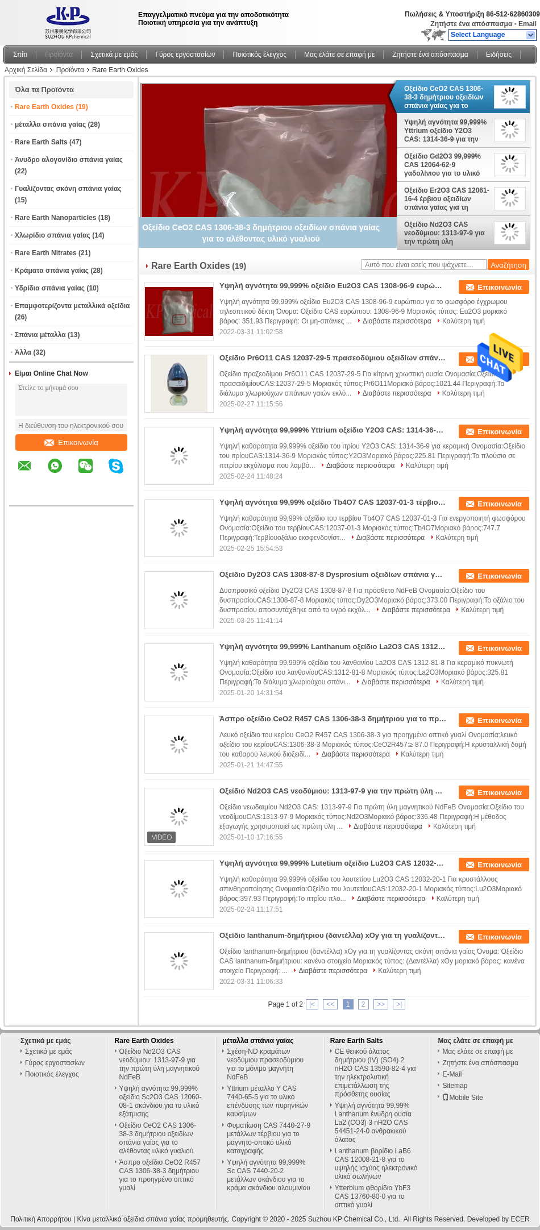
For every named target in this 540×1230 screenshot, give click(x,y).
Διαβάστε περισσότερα (397, 321)
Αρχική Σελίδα (26, 70)
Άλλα (23, 352)
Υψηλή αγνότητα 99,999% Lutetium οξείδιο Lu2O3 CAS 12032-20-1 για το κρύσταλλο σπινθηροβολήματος (333, 863)
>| (399, 1004)
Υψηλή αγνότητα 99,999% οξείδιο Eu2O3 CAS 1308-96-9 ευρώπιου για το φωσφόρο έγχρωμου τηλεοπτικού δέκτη (333, 285)
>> (381, 1004)
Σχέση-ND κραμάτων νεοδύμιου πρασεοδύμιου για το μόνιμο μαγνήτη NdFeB (265, 1064)
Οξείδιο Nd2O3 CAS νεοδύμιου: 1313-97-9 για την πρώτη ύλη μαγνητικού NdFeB (444, 233)
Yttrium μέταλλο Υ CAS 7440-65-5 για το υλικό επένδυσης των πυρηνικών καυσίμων (267, 1101)
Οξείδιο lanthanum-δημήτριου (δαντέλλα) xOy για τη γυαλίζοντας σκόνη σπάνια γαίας (333, 935)
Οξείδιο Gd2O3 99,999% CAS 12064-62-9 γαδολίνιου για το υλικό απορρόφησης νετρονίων (445, 164)
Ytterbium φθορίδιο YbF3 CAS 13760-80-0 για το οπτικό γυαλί (372, 1196)
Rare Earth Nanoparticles (55, 218)
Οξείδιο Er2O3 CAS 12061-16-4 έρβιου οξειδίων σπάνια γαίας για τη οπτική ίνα (446, 198)
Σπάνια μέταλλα (40, 335)
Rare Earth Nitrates (46, 253)
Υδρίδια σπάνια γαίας (50, 288)
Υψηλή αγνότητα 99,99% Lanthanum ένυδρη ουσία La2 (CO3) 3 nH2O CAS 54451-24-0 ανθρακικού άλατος (373, 1123)
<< (330, 1004)
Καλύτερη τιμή (463, 321)
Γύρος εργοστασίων (185, 55)
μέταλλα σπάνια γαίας (50, 124)
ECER (519, 1219)
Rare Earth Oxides (44, 107)
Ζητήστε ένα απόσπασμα (471, 24)
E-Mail (452, 1074)
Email (527, 24)
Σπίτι (20, 55)
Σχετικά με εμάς (114, 55)
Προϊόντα (59, 55)
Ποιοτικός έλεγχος (259, 55)
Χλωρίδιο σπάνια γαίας (52, 235)
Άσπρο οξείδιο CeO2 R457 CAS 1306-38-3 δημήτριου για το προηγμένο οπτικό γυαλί (333, 718)
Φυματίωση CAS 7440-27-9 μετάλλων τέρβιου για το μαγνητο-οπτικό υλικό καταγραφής (268, 1138)
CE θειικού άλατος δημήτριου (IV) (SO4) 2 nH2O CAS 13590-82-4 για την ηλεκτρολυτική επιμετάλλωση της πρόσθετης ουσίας (375, 1073)
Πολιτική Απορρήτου (40, 1219)
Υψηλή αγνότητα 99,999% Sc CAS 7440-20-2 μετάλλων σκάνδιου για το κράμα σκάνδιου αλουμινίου (268, 1175)
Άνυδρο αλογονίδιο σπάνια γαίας (69, 160)
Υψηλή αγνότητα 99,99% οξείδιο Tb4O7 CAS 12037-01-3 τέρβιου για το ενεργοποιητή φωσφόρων (333, 502)
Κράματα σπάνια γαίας (52, 271)
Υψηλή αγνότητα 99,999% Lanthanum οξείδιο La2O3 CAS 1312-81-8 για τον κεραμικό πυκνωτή (333, 646)
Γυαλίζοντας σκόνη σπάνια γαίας (68, 189)
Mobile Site (462, 1098)
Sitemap (454, 1086)
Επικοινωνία (71, 442)
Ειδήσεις (499, 55)
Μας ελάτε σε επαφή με (339, 55)
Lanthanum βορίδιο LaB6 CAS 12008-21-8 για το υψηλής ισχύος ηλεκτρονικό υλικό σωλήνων (376, 1164)
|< (312, 1004)
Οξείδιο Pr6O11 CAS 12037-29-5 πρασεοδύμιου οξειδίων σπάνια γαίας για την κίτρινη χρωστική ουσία (333, 358)
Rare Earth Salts (41, 142)
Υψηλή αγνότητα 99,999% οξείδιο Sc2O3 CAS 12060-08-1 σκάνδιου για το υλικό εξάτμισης (160, 1101)
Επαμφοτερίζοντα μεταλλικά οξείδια (72, 306)
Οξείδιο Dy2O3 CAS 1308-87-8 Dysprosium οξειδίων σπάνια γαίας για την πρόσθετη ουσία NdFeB (333, 574)
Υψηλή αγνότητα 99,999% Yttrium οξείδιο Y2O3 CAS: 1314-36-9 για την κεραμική (445, 130)
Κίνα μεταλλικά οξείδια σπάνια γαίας (131, 1219)
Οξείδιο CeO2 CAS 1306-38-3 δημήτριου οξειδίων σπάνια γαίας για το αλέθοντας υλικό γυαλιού (444, 97)
